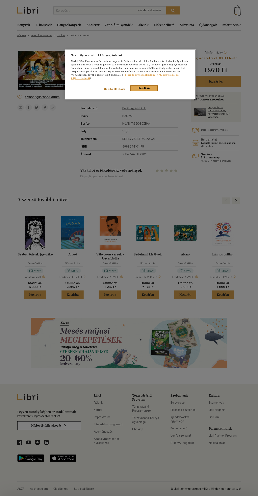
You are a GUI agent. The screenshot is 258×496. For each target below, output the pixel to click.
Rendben (144, 88)
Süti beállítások (114, 89)
